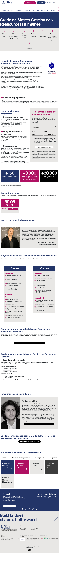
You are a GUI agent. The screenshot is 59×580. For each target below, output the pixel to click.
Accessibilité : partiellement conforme (30, 546)
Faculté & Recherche (7, 10)
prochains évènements (50, 195)
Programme (24, 53)
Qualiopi (31, 538)
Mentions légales (22, 546)
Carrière (41, 53)
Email (33, 134)
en (56, 2)
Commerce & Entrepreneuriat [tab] (21, 458)
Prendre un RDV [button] (9, 506)
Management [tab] (53, 458)
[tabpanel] (29, 474)
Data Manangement (23, 530)
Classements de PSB (23, 528)
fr (53, 2)
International (44, 10)
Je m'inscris (13, 209)
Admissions (27, 10)
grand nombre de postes (19, 364)
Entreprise (52, 10)
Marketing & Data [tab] (39, 458)
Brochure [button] (41, 2)
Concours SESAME (23, 529)
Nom (33, 131)
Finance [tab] (4, 458)
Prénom (46, 131)
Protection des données (35, 158)
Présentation (14, 53)
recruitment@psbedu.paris (49, 498)
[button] (29, 550)
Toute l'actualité (33, 529)
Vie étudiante (35, 10)
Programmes (18, 10)
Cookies (38, 546)
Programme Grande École (34, 528)
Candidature (29, 2)
